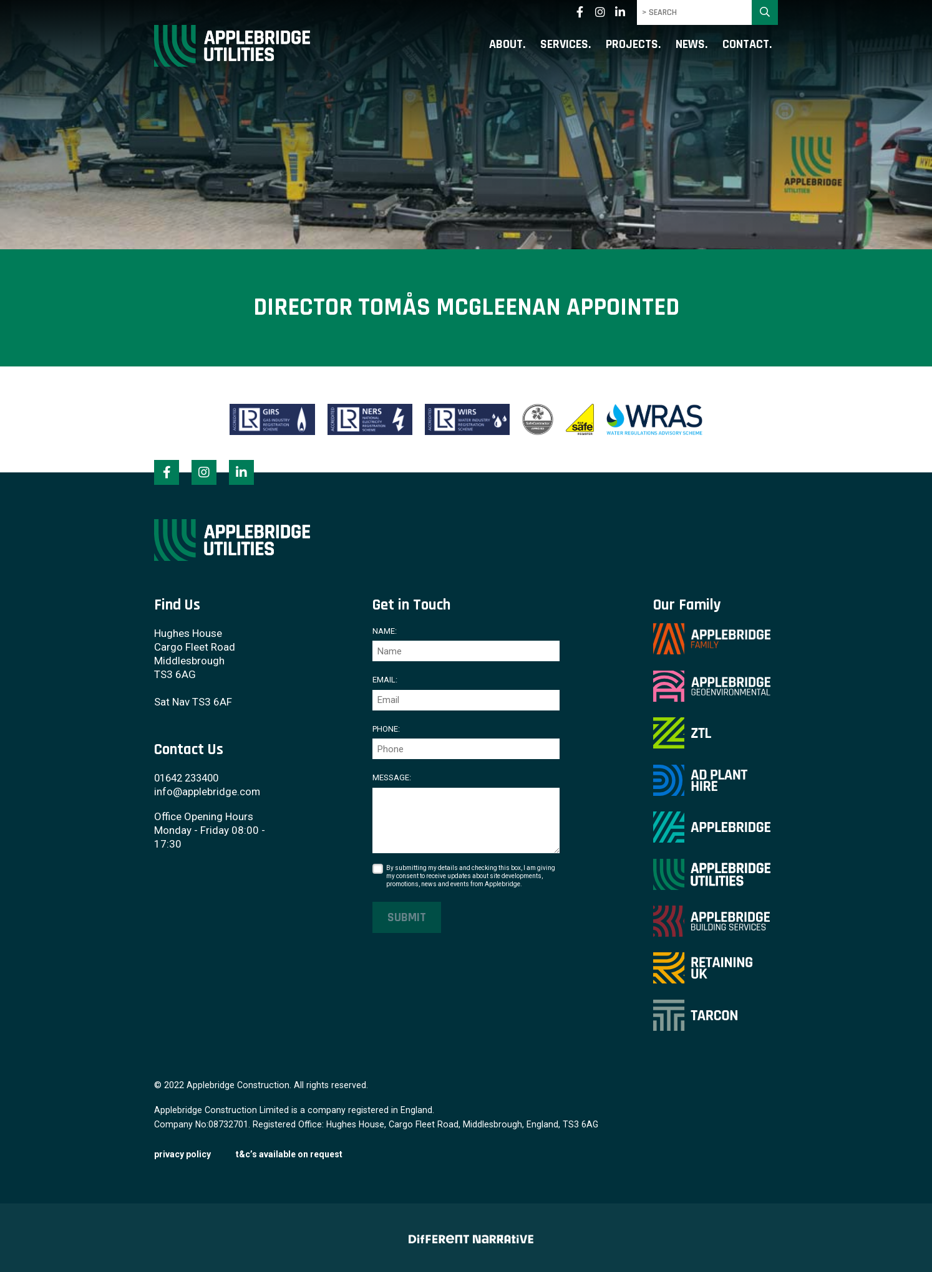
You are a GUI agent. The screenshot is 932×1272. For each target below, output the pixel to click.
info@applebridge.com (207, 791)
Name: (384, 631)
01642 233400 (189, 777)
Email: (384, 679)
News (690, 44)
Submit (406, 917)
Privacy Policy (182, 1152)
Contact (745, 44)
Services (564, 44)
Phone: (386, 728)
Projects (632, 44)
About (506, 44)
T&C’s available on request (289, 1152)
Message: (391, 777)
